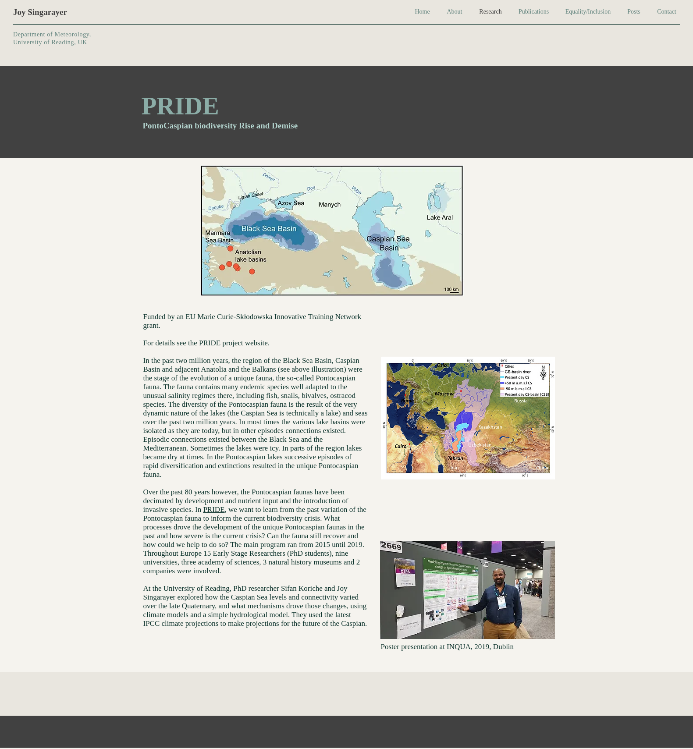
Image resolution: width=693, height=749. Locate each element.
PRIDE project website (233, 343)
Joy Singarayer (40, 12)
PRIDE (213, 509)
